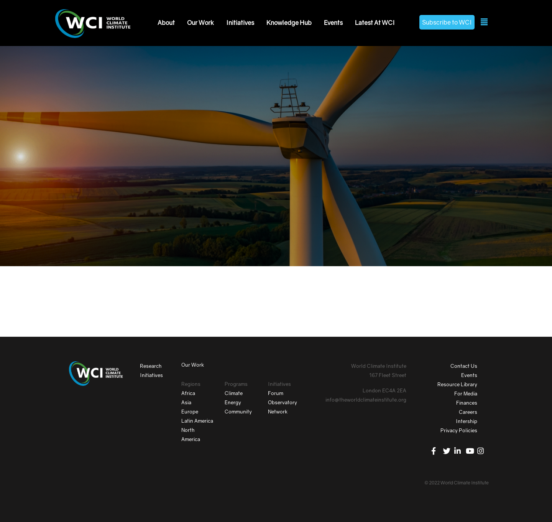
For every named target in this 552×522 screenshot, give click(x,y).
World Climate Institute (378, 366)
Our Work (200, 22)
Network (278, 411)
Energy (233, 402)
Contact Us (463, 366)
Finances (466, 403)
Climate (234, 393)
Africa (188, 393)
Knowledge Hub (289, 22)
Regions (190, 384)
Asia (186, 402)
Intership (466, 421)
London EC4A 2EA (384, 390)
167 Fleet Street (387, 375)
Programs (236, 384)
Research (151, 366)
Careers (468, 412)
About (166, 22)
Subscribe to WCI (447, 22)
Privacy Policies (458, 430)
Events (333, 22)
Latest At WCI (375, 22)
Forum (275, 393)
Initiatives (240, 22)
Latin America (197, 421)
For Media (465, 393)
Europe (189, 411)
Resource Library (457, 384)
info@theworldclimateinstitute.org (365, 400)
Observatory (282, 402)
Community (238, 411)
